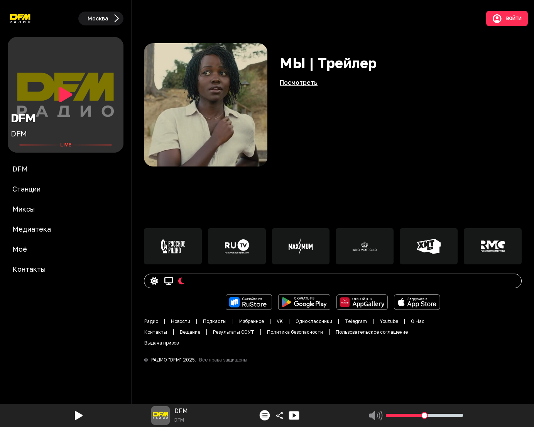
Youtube (389, 321)
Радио (151, 321)
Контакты (155, 332)
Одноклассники (314, 321)
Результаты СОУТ (233, 332)
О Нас (417, 321)
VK (280, 321)
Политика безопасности (295, 332)
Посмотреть (299, 82)
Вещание (190, 332)
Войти (507, 18)
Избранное (251, 321)
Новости (180, 321)
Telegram (356, 321)
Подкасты (214, 321)
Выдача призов (161, 343)
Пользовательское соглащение (372, 332)
